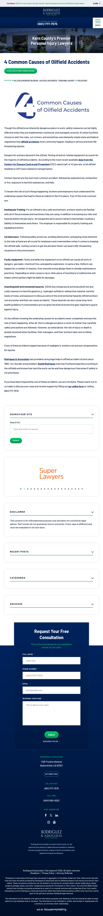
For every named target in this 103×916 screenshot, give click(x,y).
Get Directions (51, 774)
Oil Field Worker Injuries (26, 80)
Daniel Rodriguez (46, 363)
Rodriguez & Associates (16, 359)
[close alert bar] (97, 3)
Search (16, 440)
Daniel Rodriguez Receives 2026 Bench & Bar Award (64, 3)
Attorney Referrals (64, 873)
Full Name (29, 654)
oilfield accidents (30, 141)
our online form (76, 386)
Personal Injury (66, 80)
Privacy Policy (48, 873)
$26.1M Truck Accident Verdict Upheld (30, 3)
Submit (51, 734)
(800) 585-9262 (51, 800)
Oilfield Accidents (48, 80)
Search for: (15, 422)
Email (26, 684)
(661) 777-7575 (48, 23)
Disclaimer (35, 873)
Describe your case (33, 698)
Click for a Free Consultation (20, 71)
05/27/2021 (82, 80)
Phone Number (31, 669)
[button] (20, 488)
